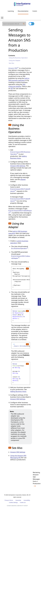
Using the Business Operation (18, 58)
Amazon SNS (13, 68)
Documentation (23, 11)
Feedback (39, 301)
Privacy (6, 500)
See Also (11, 63)
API (12, 88)
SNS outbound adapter (16, 85)
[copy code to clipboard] (27, 268)
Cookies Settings (13, 502)
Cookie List (23, 502)
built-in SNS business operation (18, 79)
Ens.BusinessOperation (19, 248)
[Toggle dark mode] (31, 23)
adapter (23, 179)
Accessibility (27, 500)
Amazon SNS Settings (17, 166)
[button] (9, 125)
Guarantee (18, 500)
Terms (11, 500)
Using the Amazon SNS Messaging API (18, 457)
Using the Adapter (14, 60)
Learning (11, 11)
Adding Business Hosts (18, 157)
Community (36, 11)
